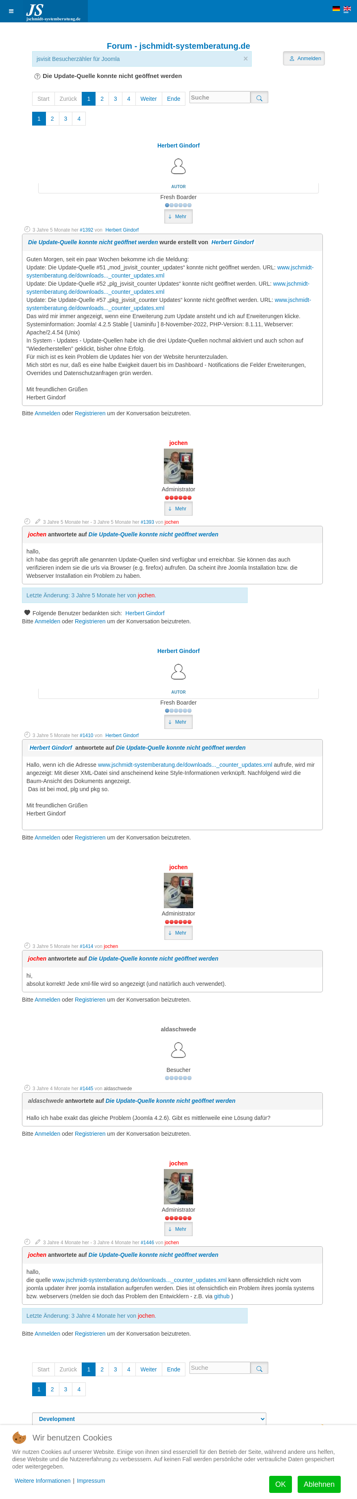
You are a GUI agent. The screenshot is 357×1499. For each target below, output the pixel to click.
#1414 (86, 946)
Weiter (149, 98)
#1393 (147, 522)
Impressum (91, 1480)
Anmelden (47, 413)
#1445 (86, 1088)
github (221, 1296)
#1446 (147, 1242)
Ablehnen (319, 1484)
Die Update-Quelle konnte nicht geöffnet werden (93, 242)
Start (43, 98)
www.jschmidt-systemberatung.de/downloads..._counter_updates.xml (185, 764)
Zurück (68, 98)
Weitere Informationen (42, 1480)
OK (280, 1484)
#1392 (86, 230)
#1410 (86, 735)
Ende (174, 98)
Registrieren (90, 413)
